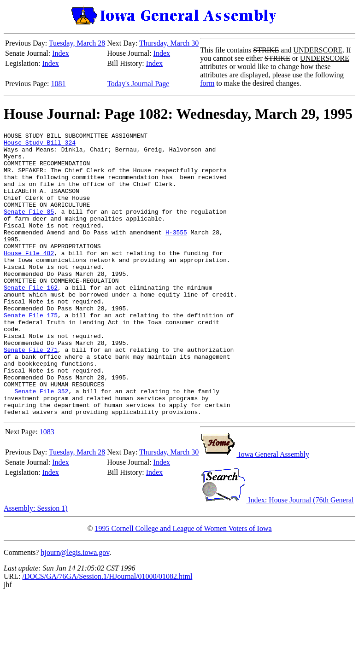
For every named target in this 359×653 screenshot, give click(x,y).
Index (60, 53)
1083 (47, 488)
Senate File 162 (31, 319)
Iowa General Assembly (254, 511)
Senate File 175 (31, 352)
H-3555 (176, 253)
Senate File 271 (31, 394)
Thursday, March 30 (169, 43)
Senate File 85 (29, 228)
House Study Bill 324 (40, 145)
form (207, 83)
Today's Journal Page (138, 83)
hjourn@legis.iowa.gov (75, 609)
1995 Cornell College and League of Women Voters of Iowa (183, 585)
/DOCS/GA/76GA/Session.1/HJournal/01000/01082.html (107, 633)
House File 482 (29, 278)
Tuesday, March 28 (77, 43)
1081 (58, 83)
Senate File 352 (41, 443)
